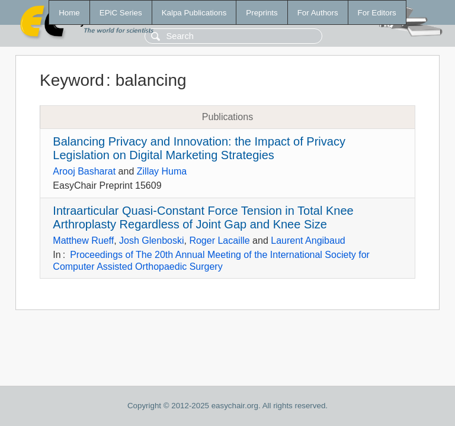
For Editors (377, 12)
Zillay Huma (162, 171)
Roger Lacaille (219, 240)
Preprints (261, 12)
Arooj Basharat (84, 171)
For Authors (317, 12)
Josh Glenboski (151, 240)
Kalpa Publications (194, 12)
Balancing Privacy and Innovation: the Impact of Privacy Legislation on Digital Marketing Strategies (199, 148)
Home (69, 12)
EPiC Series (121, 12)
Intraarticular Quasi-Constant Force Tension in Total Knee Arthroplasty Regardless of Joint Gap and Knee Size (203, 217)
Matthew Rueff (83, 240)
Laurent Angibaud (308, 240)
